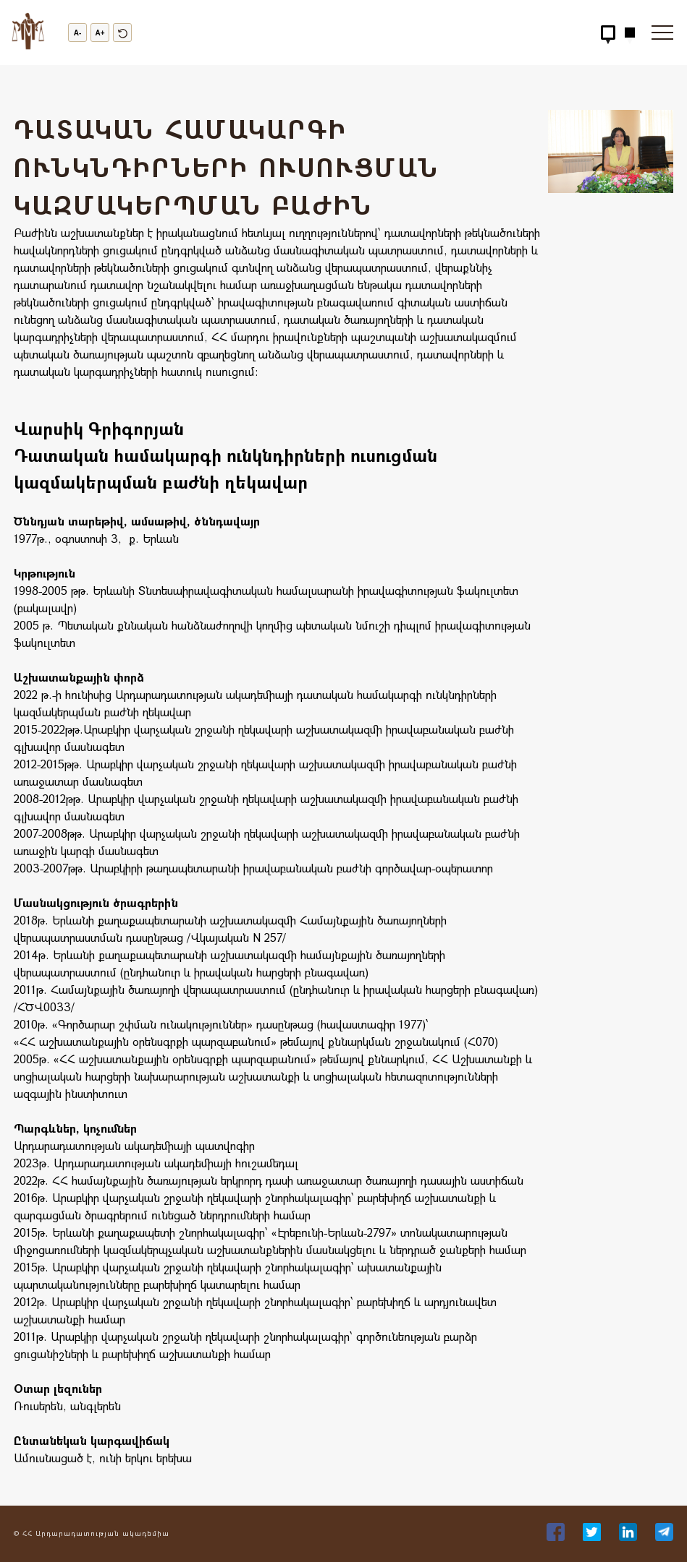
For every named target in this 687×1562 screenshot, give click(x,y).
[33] (557, 1536)
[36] (664, 1536)
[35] (630, 1536)
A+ (99, 33)
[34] (593, 1536)
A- (78, 33)
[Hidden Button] (608, 32)
